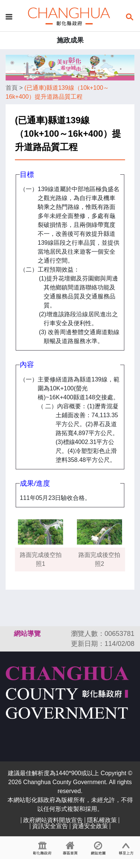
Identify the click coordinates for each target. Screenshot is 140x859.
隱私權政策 (102, 820)
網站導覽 (27, 633)
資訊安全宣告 (50, 826)
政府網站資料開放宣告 (53, 820)
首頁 (12, 88)
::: (9, 633)
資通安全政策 (90, 826)
